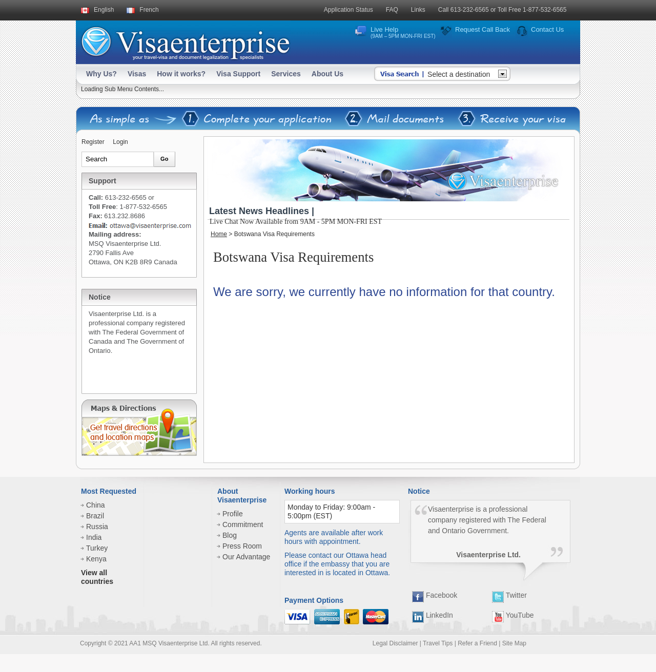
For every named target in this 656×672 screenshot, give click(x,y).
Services (286, 74)
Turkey (97, 548)
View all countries (97, 577)
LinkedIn (432, 615)
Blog (229, 535)
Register (93, 141)
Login (120, 141)
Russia (97, 526)
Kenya (96, 559)
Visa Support (238, 74)
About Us (327, 74)
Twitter (509, 595)
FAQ (392, 9)
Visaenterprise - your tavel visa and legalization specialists (185, 41)
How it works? (181, 74)
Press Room (242, 546)
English (104, 9)
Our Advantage (246, 557)
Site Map (514, 643)
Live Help (403, 32)
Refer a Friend (477, 643)
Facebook (434, 595)
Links (418, 9)
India (93, 537)
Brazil (95, 516)
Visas (137, 74)
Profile (232, 514)
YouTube (513, 615)
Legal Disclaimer (395, 643)
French (148, 9)
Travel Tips (438, 643)
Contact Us (547, 29)
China (95, 505)
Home (219, 234)
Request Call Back (482, 29)
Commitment (242, 524)
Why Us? (101, 74)
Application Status (348, 9)
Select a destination (458, 74)
